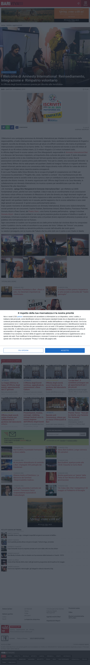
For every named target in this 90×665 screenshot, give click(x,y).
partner (19, 316)
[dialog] (45, 332)
